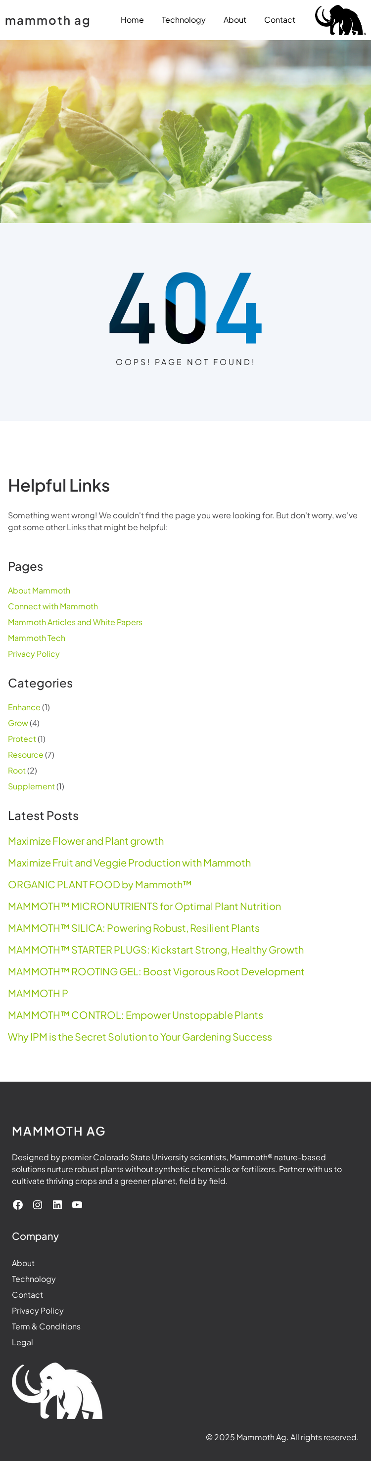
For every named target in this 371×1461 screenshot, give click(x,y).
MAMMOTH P (38, 993)
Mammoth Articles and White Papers (75, 622)
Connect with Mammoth (53, 606)
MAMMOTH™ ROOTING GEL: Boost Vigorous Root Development (156, 971)
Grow (18, 723)
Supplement (31, 786)
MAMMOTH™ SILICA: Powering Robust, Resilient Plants (134, 928)
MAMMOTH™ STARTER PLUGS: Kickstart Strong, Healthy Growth (156, 950)
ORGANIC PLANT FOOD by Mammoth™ (100, 884)
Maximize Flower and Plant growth (86, 841)
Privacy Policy (34, 653)
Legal (22, 1342)
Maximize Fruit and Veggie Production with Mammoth (129, 862)
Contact (27, 1294)
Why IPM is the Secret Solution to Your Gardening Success (140, 1037)
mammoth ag (48, 19)
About (23, 1263)
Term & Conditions (46, 1326)
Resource (26, 754)
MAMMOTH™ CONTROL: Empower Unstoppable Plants (135, 1015)
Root (17, 770)
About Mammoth (39, 590)
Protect (22, 738)
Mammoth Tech (36, 638)
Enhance (24, 707)
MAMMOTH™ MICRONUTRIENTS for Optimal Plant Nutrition (144, 906)
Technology (34, 1279)
